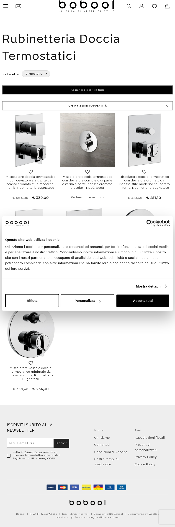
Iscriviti (62, 442)
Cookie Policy (145, 463)
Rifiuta (32, 301)
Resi (138, 429)
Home (98, 429)
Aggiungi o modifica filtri (87, 88)
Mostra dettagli (148, 286)
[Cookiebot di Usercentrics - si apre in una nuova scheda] (150, 222)
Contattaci (102, 443)
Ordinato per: (119, 104)
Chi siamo (102, 436)
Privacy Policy (33, 451)
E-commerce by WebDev (143, 513)
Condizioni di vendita (110, 451)
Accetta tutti (143, 301)
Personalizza (88, 301)
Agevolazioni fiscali (150, 436)
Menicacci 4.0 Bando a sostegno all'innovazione (87, 516)
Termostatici (36, 72)
